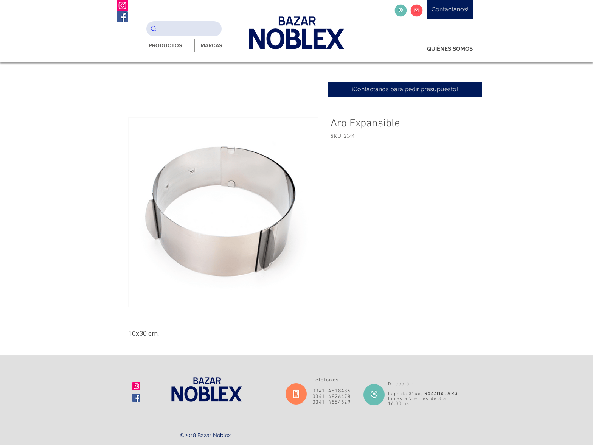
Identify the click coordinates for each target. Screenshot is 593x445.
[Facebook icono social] (136, 398)
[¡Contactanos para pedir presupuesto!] (405, 89)
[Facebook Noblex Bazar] (122, 16)
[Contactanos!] (450, 9)
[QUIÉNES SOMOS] (450, 49)
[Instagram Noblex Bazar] (122, 5)
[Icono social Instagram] (136, 386)
